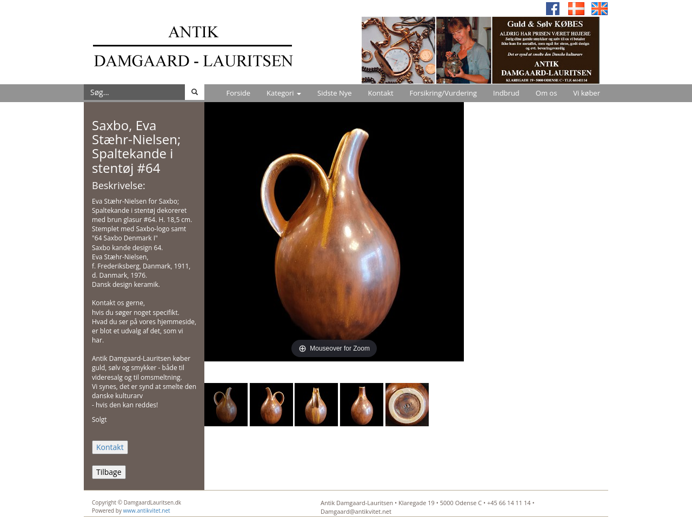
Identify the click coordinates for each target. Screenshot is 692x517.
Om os (546, 93)
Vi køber (586, 93)
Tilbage (109, 472)
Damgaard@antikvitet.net (356, 511)
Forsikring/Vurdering (443, 93)
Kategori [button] (284, 93)
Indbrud (506, 93)
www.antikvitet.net (146, 510)
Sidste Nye (334, 93)
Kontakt (381, 93)
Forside (238, 93)
